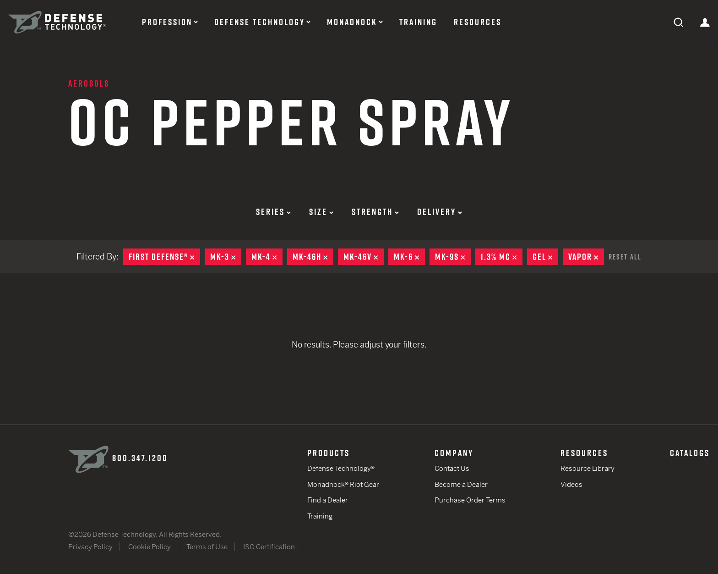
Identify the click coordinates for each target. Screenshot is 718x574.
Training (418, 22)
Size (321, 211)
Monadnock (352, 22)
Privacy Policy (90, 546)
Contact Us (452, 468)
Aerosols (88, 83)
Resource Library (587, 468)
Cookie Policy (149, 546)
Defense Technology (259, 22)
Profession (167, 22)
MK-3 (225, 256)
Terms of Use (207, 546)
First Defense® (164, 256)
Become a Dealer (461, 484)
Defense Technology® (341, 468)
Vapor (586, 256)
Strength (375, 211)
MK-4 (267, 256)
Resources (477, 22)
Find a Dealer (327, 500)
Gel (545, 256)
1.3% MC (501, 256)
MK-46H (313, 256)
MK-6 (409, 256)
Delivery (439, 211)
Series (273, 211)
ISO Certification (269, 546)
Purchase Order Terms (470, 500)
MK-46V (363, 256)
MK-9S (453, 256)
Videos (571, 484)
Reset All (625, 257)
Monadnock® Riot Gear (343, 484)
